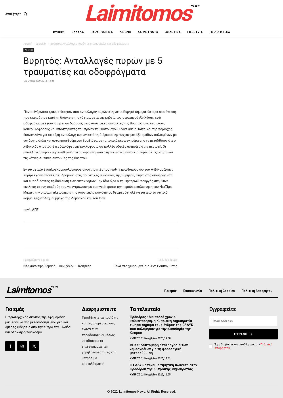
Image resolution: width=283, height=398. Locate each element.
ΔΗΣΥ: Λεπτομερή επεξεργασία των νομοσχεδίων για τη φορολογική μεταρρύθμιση (159, 349)
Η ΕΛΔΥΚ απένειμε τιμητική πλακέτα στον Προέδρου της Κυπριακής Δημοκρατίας (163, 367)
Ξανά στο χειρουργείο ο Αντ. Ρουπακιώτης (145, 266)
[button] (17, 14)
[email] (243, 321)
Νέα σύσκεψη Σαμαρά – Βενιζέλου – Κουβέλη (57, 266)
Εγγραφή (243, 334)
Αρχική (27, 44)
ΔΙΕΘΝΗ (41, 44)
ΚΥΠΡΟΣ (135, 338)
